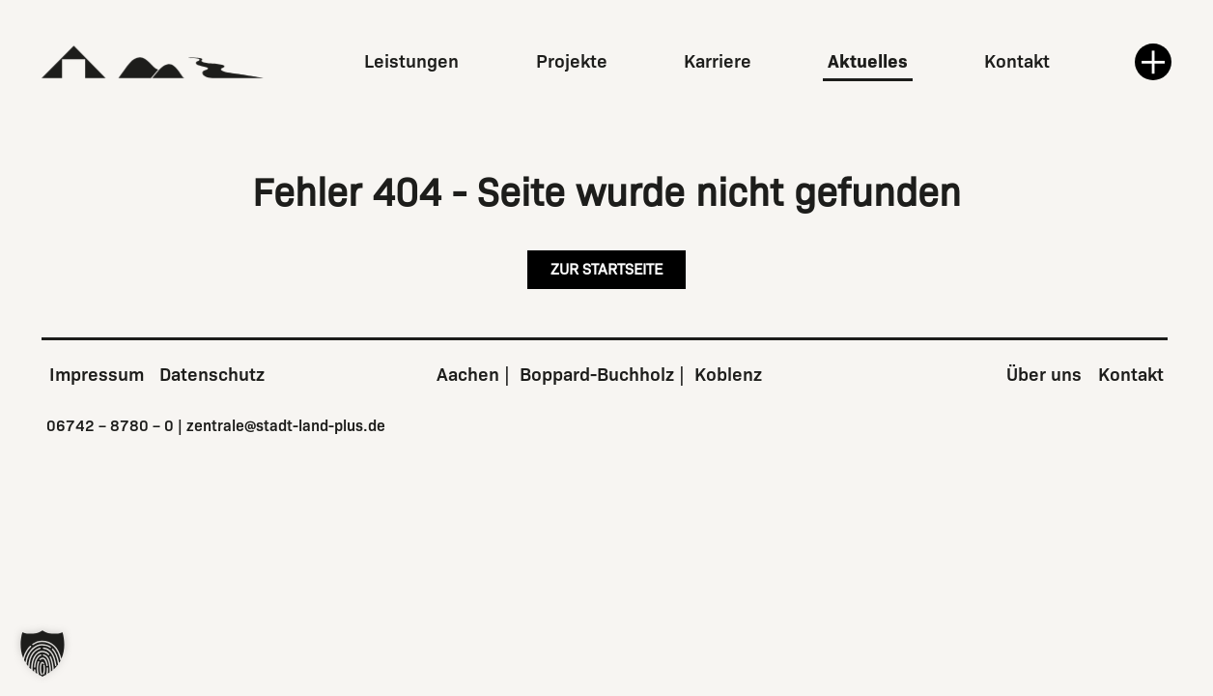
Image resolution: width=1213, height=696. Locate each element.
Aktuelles (868, 60)
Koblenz (728, 374)
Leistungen (411, 60)
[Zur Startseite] (153, 62)
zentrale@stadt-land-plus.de (285, 426)
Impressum (96, 374)
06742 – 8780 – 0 (110, 426)
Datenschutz (212, 374)
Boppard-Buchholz (597, 374)
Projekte (571, 60)
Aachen (468, 374)
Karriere (717, 60)
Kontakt (1017, 60)
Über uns (1044, 374)
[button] (42, 653)
